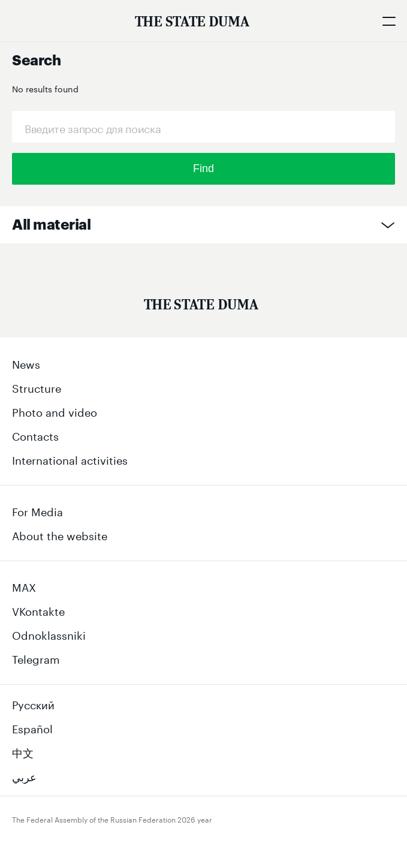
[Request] (203, 127)
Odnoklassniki (49, 633)
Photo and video (54, 410)
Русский (33, 703)
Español (32, 727)
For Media (37, 510)
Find (203, 168)
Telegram (36, 657)
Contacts (35, 434)
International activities (70, 458)
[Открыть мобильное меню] (388, 21)
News (26, 362)
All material (51, 225)
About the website (59, 534)
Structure (36, 386)
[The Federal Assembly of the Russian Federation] (192, 21)
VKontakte (38, 609)
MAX (24, 585)
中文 (23, 751)
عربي (24, 775)
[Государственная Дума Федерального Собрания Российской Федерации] (201, 307)
